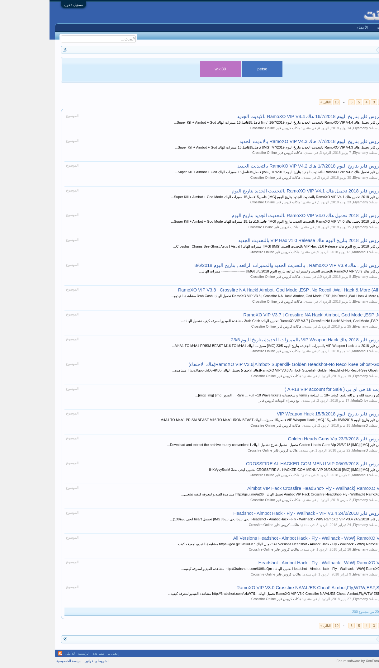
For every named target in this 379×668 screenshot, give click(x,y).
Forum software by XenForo (329, 661)
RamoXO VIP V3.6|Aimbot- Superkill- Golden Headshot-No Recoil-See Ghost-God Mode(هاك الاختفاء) (242, 364)
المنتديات (334, 27)
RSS (10, 653)
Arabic (366, 653)
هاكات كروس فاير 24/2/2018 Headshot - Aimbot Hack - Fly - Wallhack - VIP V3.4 (264, 513)
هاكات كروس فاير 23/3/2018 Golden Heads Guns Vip (292, 438)
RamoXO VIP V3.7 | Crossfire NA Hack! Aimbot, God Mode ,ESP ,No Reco (269, 314)
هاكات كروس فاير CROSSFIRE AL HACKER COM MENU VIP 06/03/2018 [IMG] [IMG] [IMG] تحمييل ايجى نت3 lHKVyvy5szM (252, 469)
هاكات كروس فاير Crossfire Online (226, 128)
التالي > (276, 102)
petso (213, 69)
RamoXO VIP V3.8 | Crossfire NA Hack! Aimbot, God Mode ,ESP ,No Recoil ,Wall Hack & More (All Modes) (237, 289)
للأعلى (20, 653)
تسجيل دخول (24, 5)
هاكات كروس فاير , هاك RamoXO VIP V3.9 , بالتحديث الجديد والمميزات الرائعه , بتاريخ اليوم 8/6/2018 (245, 265)
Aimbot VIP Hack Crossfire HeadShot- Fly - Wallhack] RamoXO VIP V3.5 (271, 488)
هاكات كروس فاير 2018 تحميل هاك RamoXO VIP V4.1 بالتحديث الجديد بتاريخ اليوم (263, 190)
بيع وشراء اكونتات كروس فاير (229, 400)
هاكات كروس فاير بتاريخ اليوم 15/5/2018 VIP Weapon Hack (286, 413)
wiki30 (171, 69)
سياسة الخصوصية (19, 661)
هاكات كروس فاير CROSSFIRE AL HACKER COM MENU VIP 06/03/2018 (271, 463)
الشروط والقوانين (47, 661)
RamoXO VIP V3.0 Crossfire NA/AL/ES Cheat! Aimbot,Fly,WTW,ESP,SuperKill (266, 587)
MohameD (311, 252)
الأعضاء (313, 27)
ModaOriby (310, 400)
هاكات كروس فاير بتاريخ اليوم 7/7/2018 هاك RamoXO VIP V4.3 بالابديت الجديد (267, 141)
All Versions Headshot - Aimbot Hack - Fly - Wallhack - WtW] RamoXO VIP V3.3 (264, 538)
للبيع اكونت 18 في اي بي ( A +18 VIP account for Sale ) (290, 389)
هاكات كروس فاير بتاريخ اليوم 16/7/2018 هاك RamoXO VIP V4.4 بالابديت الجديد (266, 116)
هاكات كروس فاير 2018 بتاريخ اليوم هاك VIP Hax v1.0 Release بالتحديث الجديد (267, 240)
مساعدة (49, 653)
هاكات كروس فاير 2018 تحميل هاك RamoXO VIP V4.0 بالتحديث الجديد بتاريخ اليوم (263, 215)
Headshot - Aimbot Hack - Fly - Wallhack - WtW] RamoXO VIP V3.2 (277, 562)
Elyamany (310, 128)
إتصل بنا (63, 653)
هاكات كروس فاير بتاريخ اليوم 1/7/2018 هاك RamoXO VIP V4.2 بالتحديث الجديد (266, 165)
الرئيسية (355, 27)
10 (287, 102)
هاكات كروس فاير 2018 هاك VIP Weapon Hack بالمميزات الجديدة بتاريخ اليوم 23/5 (263, 339)
